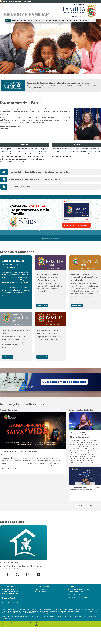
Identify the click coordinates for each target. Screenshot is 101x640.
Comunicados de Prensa (51, 20)
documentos (85, 20)
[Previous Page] (80, 505)
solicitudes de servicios (30, 20)
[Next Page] (91, 505)
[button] (3, 46)
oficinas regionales (70, 20)
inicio (8, 20)
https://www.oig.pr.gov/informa (53, 611)
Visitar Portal (42, 306)
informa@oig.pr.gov (20, 611)
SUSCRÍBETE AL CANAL (76, 225)
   (93, 20)
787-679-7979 (28, 613)
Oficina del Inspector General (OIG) (78, 597)
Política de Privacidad (74, 594)
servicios (15, 20)
